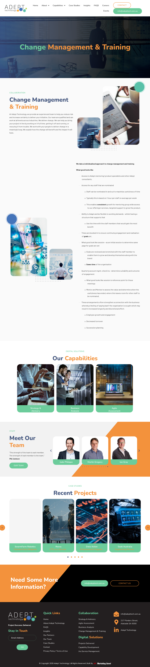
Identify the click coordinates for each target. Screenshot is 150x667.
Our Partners (48, 635)
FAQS (96, 5)
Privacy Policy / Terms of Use (55, 651)
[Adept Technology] (116, 630)
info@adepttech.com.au (131, 614)
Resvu (58, 548)
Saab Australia (125, 548)
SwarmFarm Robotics (25, 548)
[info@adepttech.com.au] (116, 614)
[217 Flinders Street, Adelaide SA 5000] (116, 622)
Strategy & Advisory (87, 619)
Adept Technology (128, 630)
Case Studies (74, 5)
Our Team (47, 639)
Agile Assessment (86, 623)
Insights (87, 5)
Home (35, 5)
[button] (50, 450)
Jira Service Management (89, 651)
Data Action (91, 548)
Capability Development (89, 647)
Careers (105, 5)
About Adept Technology (54, 623)
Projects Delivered (86, 643)
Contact (46, 647)
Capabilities (59, 5)
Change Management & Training (92, 631)
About (45, 5)
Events (106, 11)
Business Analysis (86, 627)
